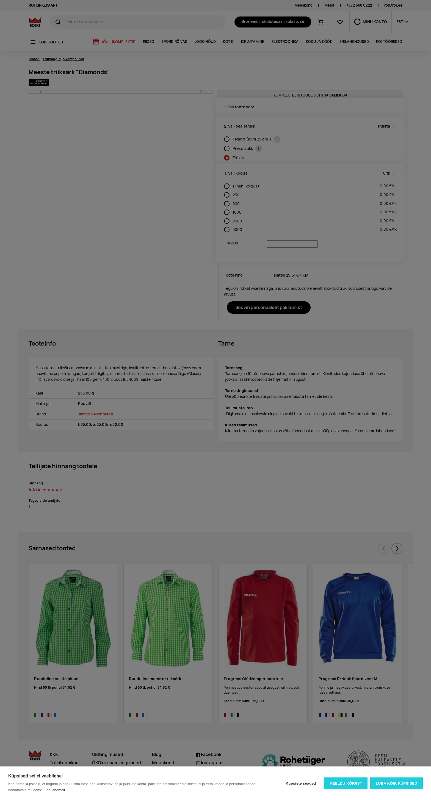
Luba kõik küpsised (396, 783)
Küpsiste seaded (301, 783)
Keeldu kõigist (346, 783)
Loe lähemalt (55, 790)
